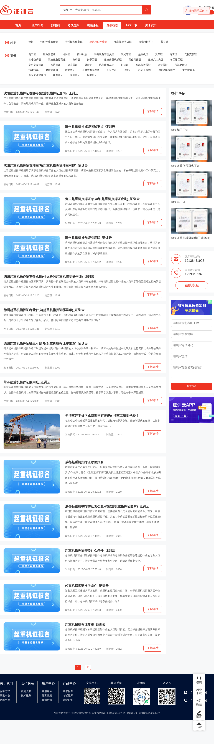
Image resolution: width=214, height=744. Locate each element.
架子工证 (92, 59)
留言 (199, 714)
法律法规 (34, 69)
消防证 (125, 64)
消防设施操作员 (166, 69)
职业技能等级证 (123, 41)
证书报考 (37, 25)
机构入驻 (26, 691)
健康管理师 (51, 69)
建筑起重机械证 (113, 59)
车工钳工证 (176, 59)
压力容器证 (49, 54)
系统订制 (68, 699)
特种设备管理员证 (104, 54)
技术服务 (26, 695)
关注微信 (199, 702)
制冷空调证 (35, 59)
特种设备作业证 (74, 41)
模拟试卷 (82, 54)
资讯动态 (112, 25)
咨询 (199, 679)
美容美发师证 (36, 64)
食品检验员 (188, 69)
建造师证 (58, 75)
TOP (199, 725)
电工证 (32, 54)
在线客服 (192, 285)
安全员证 (112, 69)
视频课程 (92, 25)
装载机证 (75, 75)
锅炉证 (66, 54)
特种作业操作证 (49, 41)
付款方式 (5, 691)
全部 (31, 41)
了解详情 (153, 111)
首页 (18, 25)
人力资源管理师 (91, 69)
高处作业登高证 (56, 59)
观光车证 (126, 54)
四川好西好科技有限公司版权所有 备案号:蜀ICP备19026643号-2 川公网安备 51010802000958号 (107, 712)
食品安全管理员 (37, 75)
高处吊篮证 (135, 59)
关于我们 (151, 25)
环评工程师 (144, 69)
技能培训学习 (146, 41)
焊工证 (173, 54)
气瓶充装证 (190, 54)
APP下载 (131, 25)
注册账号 (47, 691)
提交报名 (191, 386)
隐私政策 (47, 695)
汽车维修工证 (106, 64)
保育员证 (73, 64)
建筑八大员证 (155, 59)
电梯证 (76, 59)
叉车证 (159, 54)
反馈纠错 (47, 699)
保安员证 (163, 64)
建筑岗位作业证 (98, 41)
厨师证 (88, 64)
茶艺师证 (55, 64)
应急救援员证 (143, 64)
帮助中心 (5, 695)
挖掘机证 (92, 75)
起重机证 (143, 54)
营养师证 (70, 69)
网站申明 (5, 699)
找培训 (55, 25)
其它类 (164, 41)
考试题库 (73, 25)
